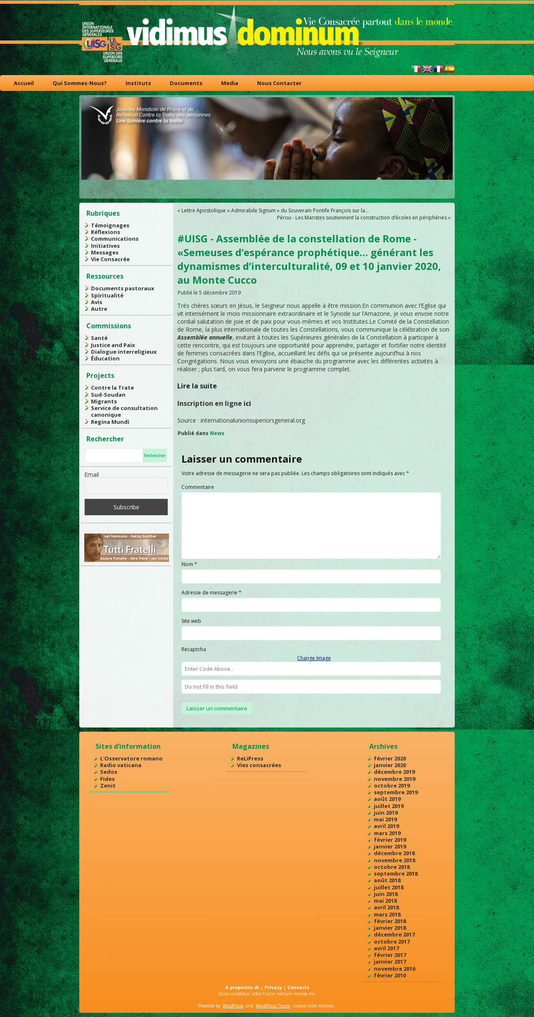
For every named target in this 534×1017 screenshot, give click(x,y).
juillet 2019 (388, 806)
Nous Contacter (279, 83)
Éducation (105, 358)
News (217, 433)
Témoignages (110, 225)
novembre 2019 (394, 779)
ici (247, 403)
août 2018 (387, 880)
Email (91, 474)
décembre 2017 (394, 934)
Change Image (314, 658)
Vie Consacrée (110, 259)
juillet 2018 (388, 887)
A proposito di (242, 987)
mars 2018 (387, 914)
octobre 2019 (392, 785)
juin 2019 (386, 812)
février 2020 (390, 758)
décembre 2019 (394, 771)
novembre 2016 (394, 968)
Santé (99, 338)
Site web (191, 620)
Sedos (108, 771)
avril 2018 (386, 907)
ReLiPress (250, 758)
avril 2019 (386, 826)
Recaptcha (193, 649)
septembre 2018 (396, 873)
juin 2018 (386, 894)
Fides (107, 779)
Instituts (138, 83)
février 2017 (390, 955)
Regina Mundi (110, 421)
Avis (96, 302)
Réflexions (105, 232)
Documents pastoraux (122, 288)
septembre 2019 (396, 792)
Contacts (298, 987)
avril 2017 (386, 948)
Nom (189, 564)
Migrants (104, 401)
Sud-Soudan (108, 394)
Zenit (108, 785)
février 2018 (390, 921)
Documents (186, 83)
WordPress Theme (273, 1006)
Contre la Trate (112, 387)
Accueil (24, 83)
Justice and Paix (113, 345)
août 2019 (387, 799)
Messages (104, 252)
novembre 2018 (394, 860)
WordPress (233, 1006)
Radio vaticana (120, 765)
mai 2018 (385, 900)
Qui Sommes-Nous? (80, 83)
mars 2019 (387, 833)
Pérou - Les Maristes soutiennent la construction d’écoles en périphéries (362, 217)
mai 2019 (385, 819)
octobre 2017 (392, 941)
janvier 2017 (390, 961)
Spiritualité (107, 295)
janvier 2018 (390, 927)
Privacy (273, 987)
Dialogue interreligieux (124, 351)
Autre (99, 308)
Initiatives (105, 245)
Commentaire (197, 487)
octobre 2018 (392, 867)
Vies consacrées (259, 765)
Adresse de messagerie (211, 592)
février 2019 (390, 839)
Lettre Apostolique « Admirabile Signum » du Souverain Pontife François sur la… (275, 210)
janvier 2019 (390, 846)
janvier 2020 (390, 765)
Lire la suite (197, 385)
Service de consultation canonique (124, 411)
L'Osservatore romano (131, 758)
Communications (115, 238)
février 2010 (390, 975)
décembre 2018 (394, 853)
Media (229, 83)
